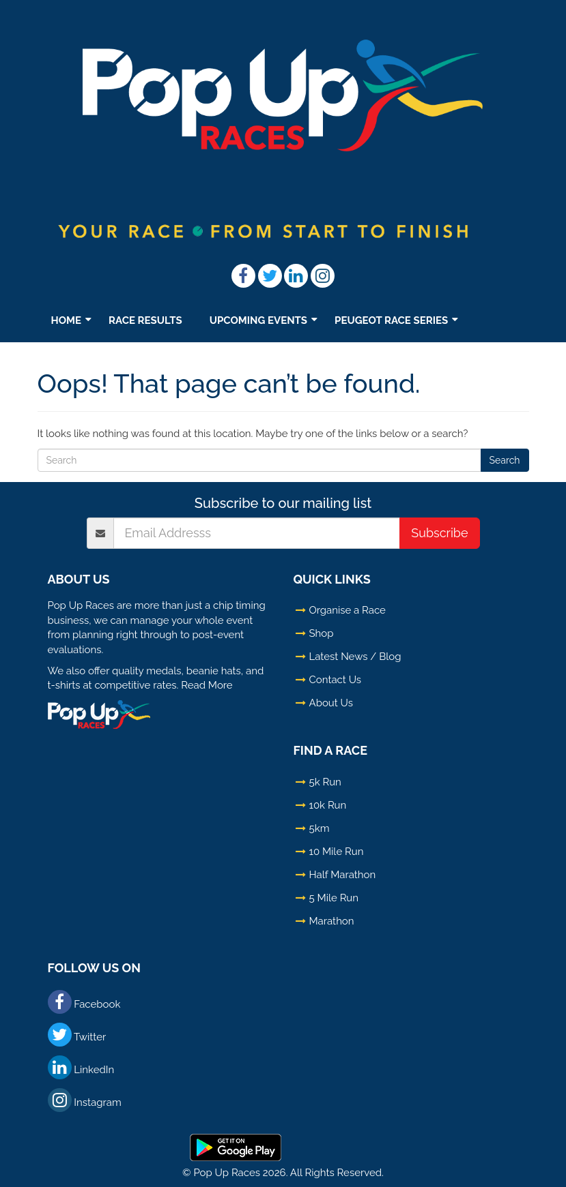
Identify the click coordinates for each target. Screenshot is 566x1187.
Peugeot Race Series (391, 320)
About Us (331, 703)
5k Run (325, 782)
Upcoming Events (258, 320)
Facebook (84, 1002)
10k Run (328, 805)
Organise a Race (347, 610)
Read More (206, 685)
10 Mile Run (336, 851)
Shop (162, 358)
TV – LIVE (227, 358)
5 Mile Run (333, 898)
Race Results (145, 320)
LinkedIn (81, 1067)
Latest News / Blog (355, 656)
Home (66, 320)
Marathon (331, 921)
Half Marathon (342, 875)
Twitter (77, 1035)
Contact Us (335, 680)
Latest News (86, 358)
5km (319, 828)
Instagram (85, 1100)
